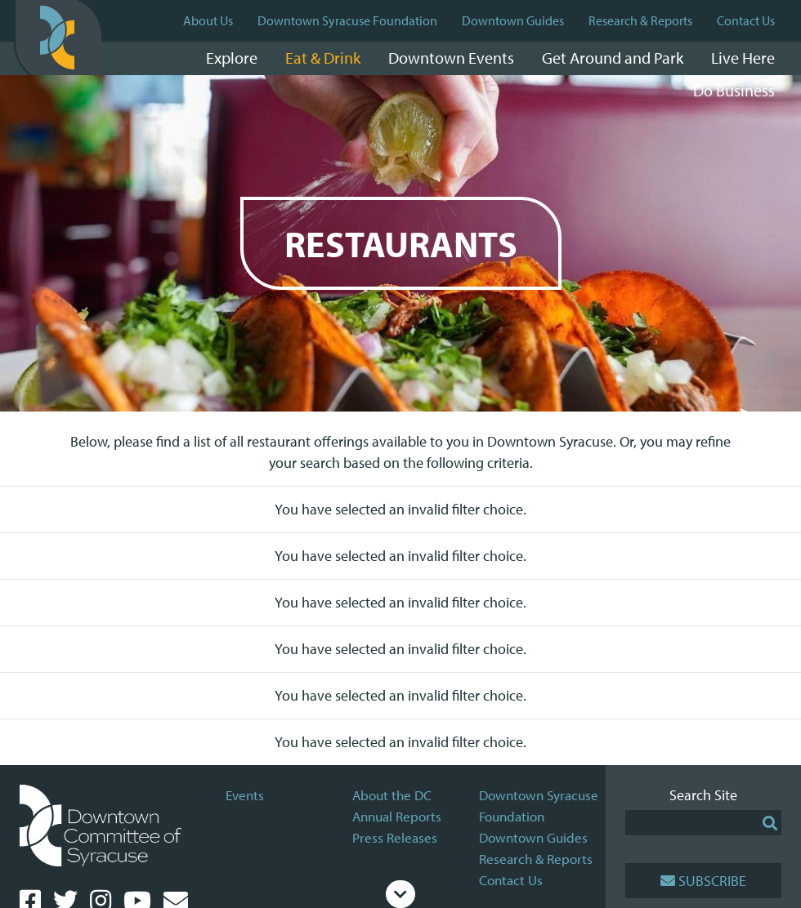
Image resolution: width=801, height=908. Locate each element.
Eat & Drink (322, 57)
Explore (231, 57)
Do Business (734, 90)
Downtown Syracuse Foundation (347, 20)
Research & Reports (640, 20)
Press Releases (394, 837)
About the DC (392, 794)
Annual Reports (396, 816)
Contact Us (746, 20)
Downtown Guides (513, 20)
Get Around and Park (612, 57)
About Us (208, 20)
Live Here (743, 57)
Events (245, 794)
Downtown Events (451, 57)
